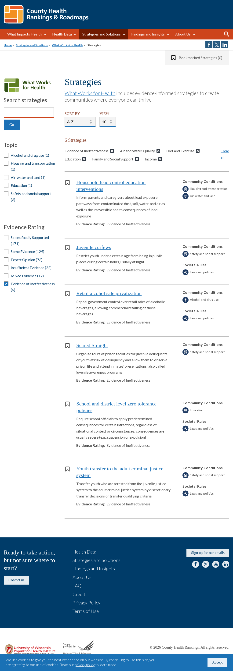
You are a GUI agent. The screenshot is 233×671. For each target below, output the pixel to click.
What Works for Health (67, 45)
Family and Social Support (112, 159)
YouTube (215, 564)
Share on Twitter (216, 44)
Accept (217, 662)
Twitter (205, 564)
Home (8, 45)
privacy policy (85, 665)
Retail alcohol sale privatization (109, 293)
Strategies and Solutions (101, 34)
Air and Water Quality (137, 151)
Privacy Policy (86, 602)
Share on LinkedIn (224, 44)
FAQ (77, 585)
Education (73, 159)
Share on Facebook (208, 44)
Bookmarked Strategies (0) (200, 57)
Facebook (195, 564)
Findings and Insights (148, 34)
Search (226, 34)
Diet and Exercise (180, 151)
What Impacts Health (24, 34)
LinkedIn (225, 564)
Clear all (225, 154)
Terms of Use (86, 611)
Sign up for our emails (208, 553)
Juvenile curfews (93, 247)
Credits (80, 594)
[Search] (29, 112)
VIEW (104, 114)
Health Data (62, 34)
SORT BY (72, 114)
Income (151, 159)
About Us (183, 34)
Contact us (16, 580)
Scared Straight (92, 345)
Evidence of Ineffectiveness (87, 151)
